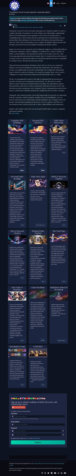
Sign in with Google (18, 407)
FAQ (63, 463)
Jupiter (34, 27)
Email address (15, 422)
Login (58, 3)
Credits (11, 465)
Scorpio (30, 27)
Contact (36, 463)
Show (22, 170)
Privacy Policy (35, 438)
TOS (28, 438)
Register (63, 3)
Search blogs (14, 113)
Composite (21, 27)
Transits (17, 27)
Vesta (26, 27)
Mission (41, 463)
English (41, 27)
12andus (15, 24)
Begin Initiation (61, 340)
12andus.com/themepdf (28, 20)
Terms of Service (48, 463)
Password (14, 428)
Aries (37, 27)
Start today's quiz (40, 225)
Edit (61, 26)
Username (14, 413)
